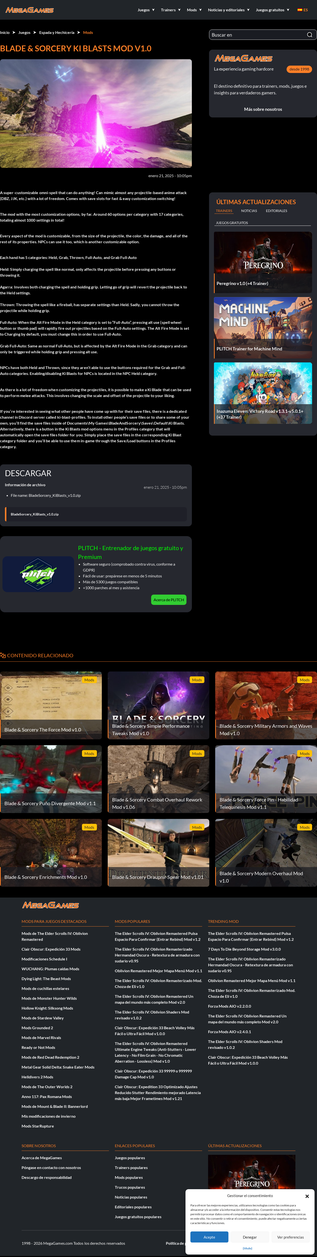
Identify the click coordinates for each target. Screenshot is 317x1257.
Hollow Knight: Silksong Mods (47, 1008)
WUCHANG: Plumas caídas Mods (50, 968)
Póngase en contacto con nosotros (51, 1167)
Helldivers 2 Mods (37, 1076)
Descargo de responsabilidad (47, 1177)
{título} (247, 1248)
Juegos (24, 32)
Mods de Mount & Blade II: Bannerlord (55, 1106)
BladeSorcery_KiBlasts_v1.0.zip (35, 514)
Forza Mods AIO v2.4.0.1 (229, 1031)
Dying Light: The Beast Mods (46, 978)
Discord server (32, 417)
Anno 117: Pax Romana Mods (47, 1096)
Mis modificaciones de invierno (49, 1116)
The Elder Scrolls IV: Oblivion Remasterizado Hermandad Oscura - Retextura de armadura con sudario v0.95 (157, 955)
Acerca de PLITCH (169, 599)
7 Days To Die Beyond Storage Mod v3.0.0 (244, 949)
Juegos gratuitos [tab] (232, 223)
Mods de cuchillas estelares (45, 988)
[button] (307, 1195)
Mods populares (129, 1177)
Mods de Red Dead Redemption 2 (50, 1057)
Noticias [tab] (249, 211)
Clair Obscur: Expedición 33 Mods (51, 949)
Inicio (5, 32)
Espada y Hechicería (56, 32)
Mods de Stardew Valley (43, 1017)
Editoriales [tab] (276, 211)
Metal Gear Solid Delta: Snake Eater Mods (58, 1067)
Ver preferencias (290, 1237)
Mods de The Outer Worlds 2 (47, 1086)
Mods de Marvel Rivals (41, 1037)
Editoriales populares (133, 1206)
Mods (88, 32)
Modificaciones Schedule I (44, 959)
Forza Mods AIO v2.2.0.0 (229, 1006)
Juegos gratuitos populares (138, 1216)
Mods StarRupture (38, 1126)
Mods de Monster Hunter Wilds (49, 998)
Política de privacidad (184, 1243)
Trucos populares (130, 1187)
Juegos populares (130, 1157)
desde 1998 (299, 69)
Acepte (209, 1237)
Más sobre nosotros (263, 109)
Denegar (250, 1237)
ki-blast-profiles (71, 417)
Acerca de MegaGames (42, 1157)
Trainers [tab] (224, 211)
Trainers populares (131, 1167)
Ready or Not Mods (38, 1047)
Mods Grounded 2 (37, 1027)
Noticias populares (131, 1197)
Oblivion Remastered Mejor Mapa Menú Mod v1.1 (158, 970)
